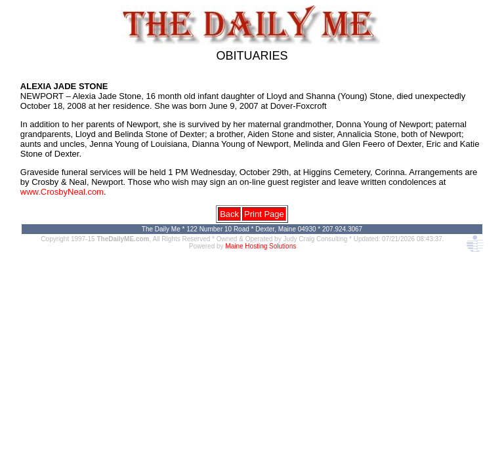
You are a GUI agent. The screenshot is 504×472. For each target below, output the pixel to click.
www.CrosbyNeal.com (62, 192)
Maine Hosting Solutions (260, 246)
